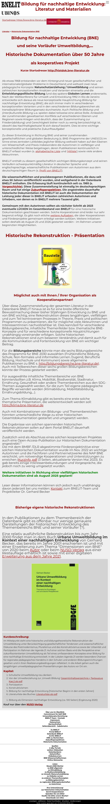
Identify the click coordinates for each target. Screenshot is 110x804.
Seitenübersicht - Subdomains (55, 726)
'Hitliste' (72, 151)
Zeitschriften (55, 754)
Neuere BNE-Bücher (55, 766)
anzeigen (33, 801)
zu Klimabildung (55, 770)
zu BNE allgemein (55, 768)
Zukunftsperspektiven (46, 189)
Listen (55, 764)
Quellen (55, 746)
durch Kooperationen (55, 792)
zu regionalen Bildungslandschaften (55, 782)
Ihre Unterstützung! (55, 788)
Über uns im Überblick (55, 712)
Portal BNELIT (55, 732)
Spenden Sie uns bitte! (55, 794)
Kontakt (57, 488)
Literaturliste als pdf (46, 694)
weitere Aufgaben (61, 215)
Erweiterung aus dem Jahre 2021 (31, 556)
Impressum (55, 720)
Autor (35, 550)
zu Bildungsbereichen (55, 780)
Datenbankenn (55, 752)
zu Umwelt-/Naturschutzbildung (55, 774)
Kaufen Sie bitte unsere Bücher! (55, 796)
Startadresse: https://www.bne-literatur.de (24, 20)
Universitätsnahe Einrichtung (55, 716)
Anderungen (75, 801)
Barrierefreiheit (55, 724)
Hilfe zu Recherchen (55, 738)
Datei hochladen (54, 801)
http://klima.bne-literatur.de (22, 405)
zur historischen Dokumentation (55, 790)
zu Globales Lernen (55, 776)
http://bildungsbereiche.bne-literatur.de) (69, 363)
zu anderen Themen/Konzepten (55, 778)
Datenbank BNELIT (55, 734)
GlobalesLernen (55, 756)
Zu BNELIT (55, 730)
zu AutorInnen (55, 784)
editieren (42, 801)
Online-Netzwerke (55, 760)
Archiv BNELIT (55, 736)
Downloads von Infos (55, 798)
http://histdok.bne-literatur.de (68, 70)
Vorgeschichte (12, 186)
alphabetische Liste (47, 151)
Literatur (6, 31)
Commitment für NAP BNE (55, 714)
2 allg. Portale (55, 748)
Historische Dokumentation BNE (25, 31)
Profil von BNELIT (50, 170)
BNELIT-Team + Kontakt (55, 718)
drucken (65, 801)
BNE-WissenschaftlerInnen (55, 758)
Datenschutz (55, 722)
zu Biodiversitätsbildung (55, 772)
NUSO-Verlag (72, 550)
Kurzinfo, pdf (27, 459)
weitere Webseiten (55, 750)
